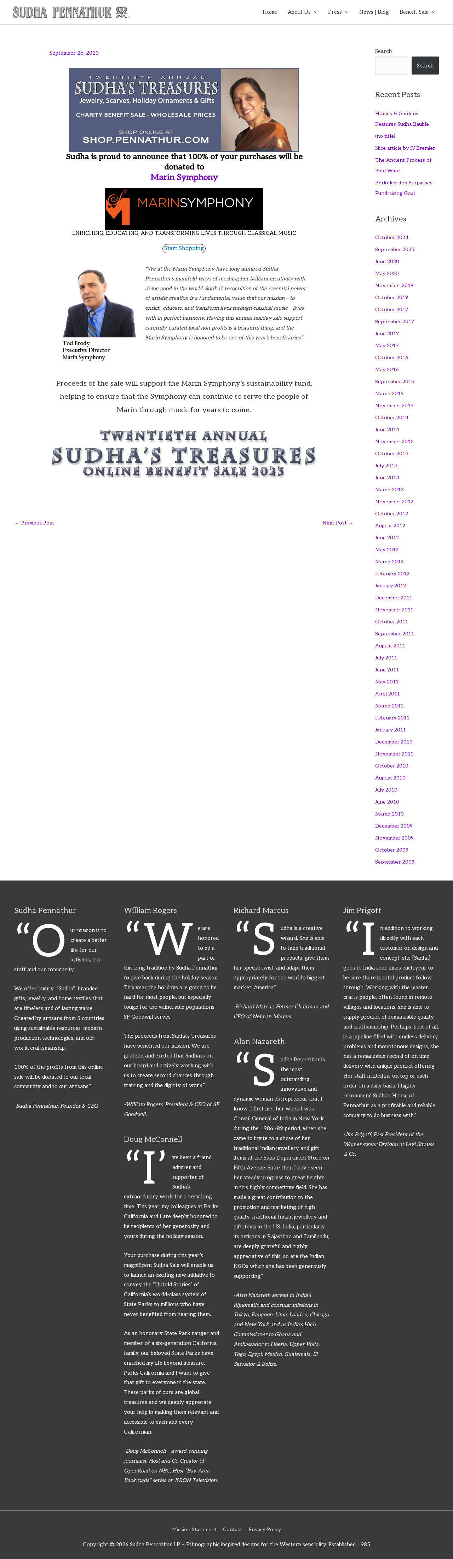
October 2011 (392, 619)
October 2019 (392, 297)
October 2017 (392, 309)
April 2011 (388, 690)
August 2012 (391, 523)
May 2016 (388, 368)
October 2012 (392, 511)
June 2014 (388, 428)
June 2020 (388, 261)
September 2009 (395, 857)
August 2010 (391, 774)
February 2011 (393, 714)
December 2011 (395, 595)
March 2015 (390, 392)
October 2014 (392, 416)
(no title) (385, 136)
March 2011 (390, 702)
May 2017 (388, 345)
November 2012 (395, 500)
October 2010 (392, 762)
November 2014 (395, 404)
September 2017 (395, 321)
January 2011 (392, 726)
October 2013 (392, 452)
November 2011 (395, 607)
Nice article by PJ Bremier (406, 148)
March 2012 (390, 559)
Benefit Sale (414, 12)
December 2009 (394, 821)
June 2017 (388, 333)
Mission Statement (192, 1525)
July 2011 (387, 654)
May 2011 (388, 678)
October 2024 (392, 237)
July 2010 (387, 786)
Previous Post (35, 523)
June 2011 (388, 666)
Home (270, 12)
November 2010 (395, 750)
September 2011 (395, 631)
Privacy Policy (265, 1525)
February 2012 (393, 571)
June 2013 (388, 476)
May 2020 (388, 273)
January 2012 (392, 583)
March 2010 (390, 809)
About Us (299, 12)
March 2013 (390, 488)
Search (383, 52)
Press (335, 12)
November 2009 (395, 833)
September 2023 (395, 249)
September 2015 (395, 380)
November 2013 (395, 440)
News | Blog (374, 12)
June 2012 (388, 535)
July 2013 (387, 464)
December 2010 (394, 738)
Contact (232, 1525)
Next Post (337, 523)
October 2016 (392, 357)
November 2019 (395, 285)
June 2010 (388, 797)
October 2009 (392, 845)
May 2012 (388, 547)
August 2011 (391, 643)
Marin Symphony (184, 177)
